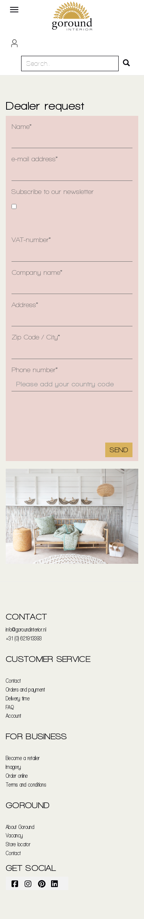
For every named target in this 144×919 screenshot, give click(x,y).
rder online (18, 775)
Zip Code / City (35, 337)
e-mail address (34, 158)
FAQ (10, 707)
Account (13, 715)
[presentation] (61, 410)
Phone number (34, 369)
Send (119, 449)
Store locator (18, 844)
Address (24, 304)
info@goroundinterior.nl (26, 629)
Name (21, 126)
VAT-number (30, 239)
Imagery (13, 767)
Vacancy (14, 835)
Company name (36, 272)
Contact (13, 680)
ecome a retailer (24, 758)
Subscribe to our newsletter (53, 191)
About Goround (20, 827)
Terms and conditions (26, 784)
